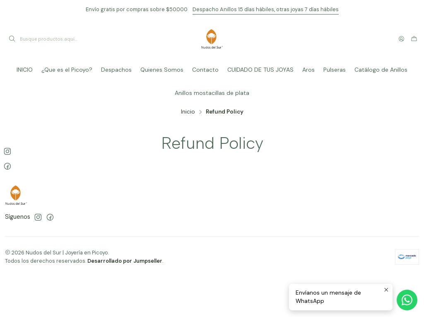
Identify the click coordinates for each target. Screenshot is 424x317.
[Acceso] (401, 39)
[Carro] (414, 39)
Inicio (188, 112)
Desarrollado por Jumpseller (124, 260)
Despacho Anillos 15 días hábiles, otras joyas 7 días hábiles (266, 9)
